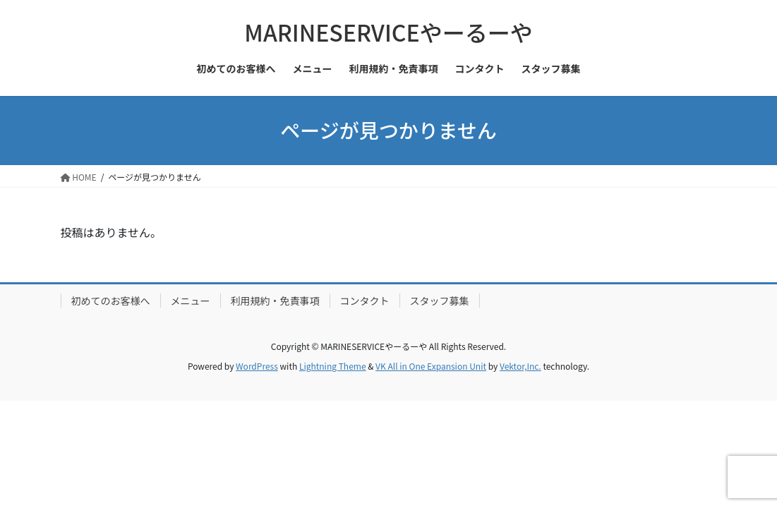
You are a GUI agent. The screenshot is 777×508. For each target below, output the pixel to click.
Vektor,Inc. (520, 366)
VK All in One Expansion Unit (430, 366)
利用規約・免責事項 (275, 301)
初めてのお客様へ (110, 301)
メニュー (190, 301)
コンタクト (365, 301)
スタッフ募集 (439, 301)
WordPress (257, 366)
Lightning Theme (332, 366)
